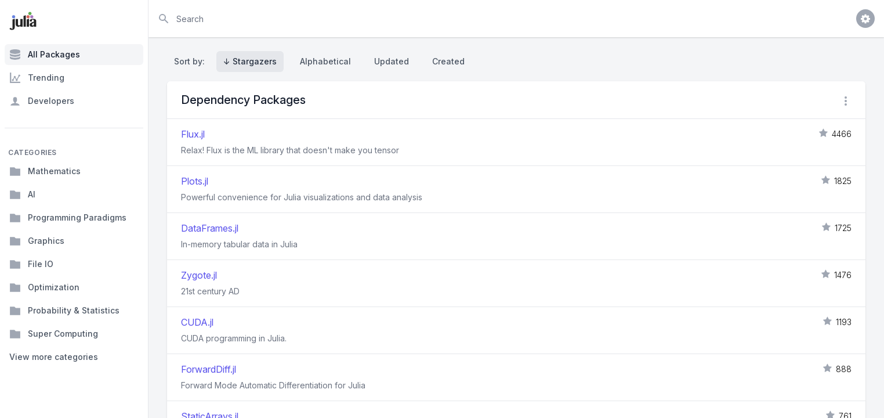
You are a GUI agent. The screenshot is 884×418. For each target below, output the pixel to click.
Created (448, 61)
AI (22, 194)
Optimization (44, 287)
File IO (31, 264)
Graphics (36, 241)
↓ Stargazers (250, 61)
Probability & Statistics (64, 310)
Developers (41, 101)
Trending (36, 78)
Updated (391, 61)
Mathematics (45, 171)
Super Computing (53, 334)
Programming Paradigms (67, 218)
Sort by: (191, 61)
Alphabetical (325, 61)
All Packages (44, 54)
